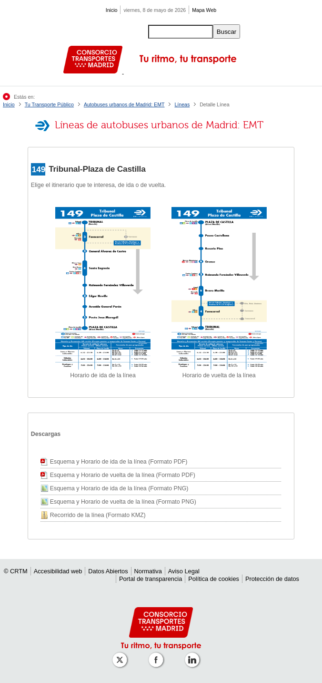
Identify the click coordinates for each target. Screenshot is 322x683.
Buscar (226, 31)
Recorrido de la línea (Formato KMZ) (98, 515)
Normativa (148, 571)
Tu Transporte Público (49, 104)
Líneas (182, 104)
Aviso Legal (184, 571)
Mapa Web (204, 10)
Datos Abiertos (108, 571)
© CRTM (16, 571)
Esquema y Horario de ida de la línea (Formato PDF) (118, 461)
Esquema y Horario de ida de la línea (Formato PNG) (119, 488)
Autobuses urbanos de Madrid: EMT (124, 104)
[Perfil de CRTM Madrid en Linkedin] (194, 655)
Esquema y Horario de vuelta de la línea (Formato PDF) (122, 475)
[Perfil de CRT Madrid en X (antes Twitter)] (121, 655)
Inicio (112, 10)
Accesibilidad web (58, 571)
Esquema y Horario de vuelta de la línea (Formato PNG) (123, 501)
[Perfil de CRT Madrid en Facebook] (158, 655)
